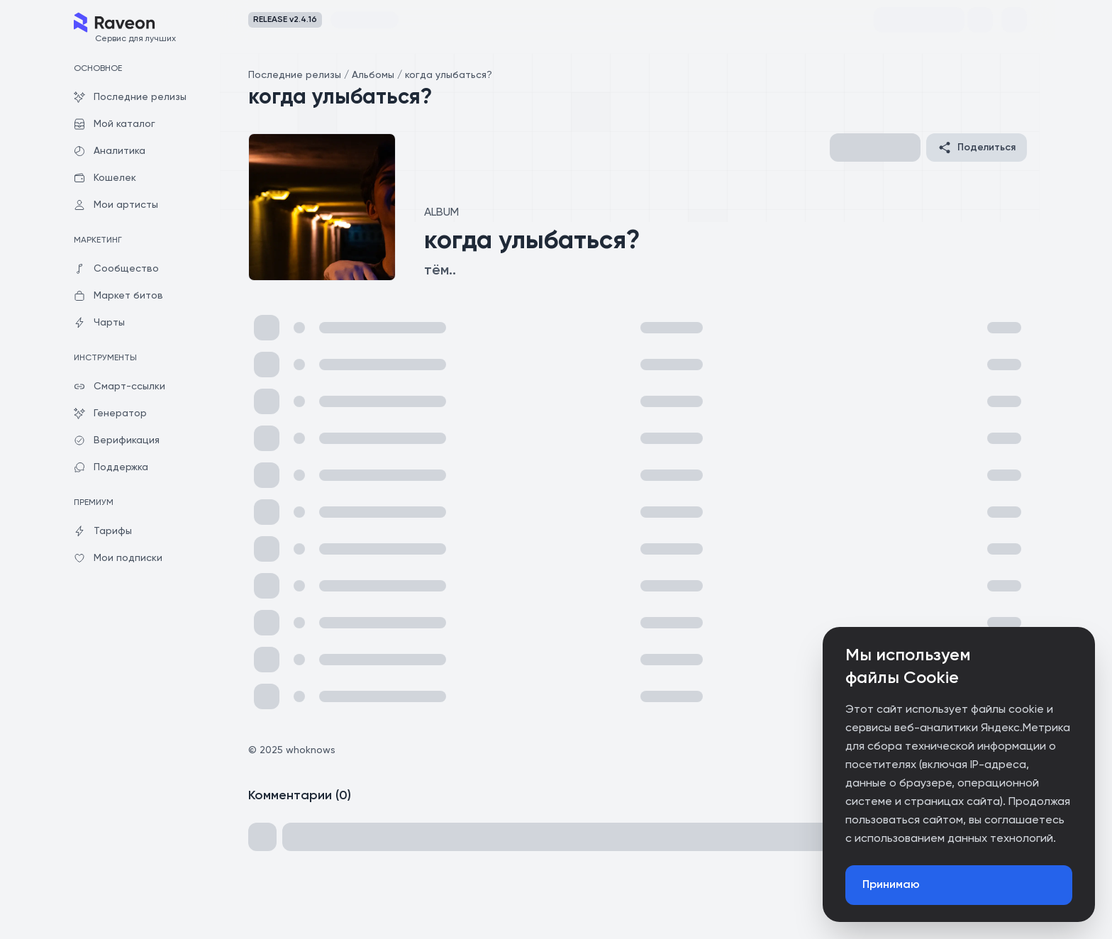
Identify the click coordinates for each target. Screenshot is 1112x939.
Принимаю (891, 885)
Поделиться (977, 147)
